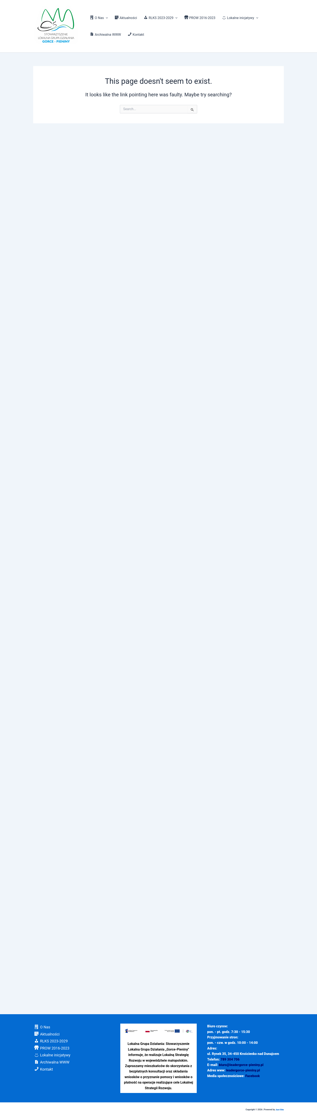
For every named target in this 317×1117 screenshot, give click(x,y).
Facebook (252, 1076)
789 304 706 (230, 1059)
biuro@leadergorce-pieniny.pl (241, 1065)
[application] (106, 18)
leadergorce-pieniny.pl (243, 1070)
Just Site (279, 1109)
